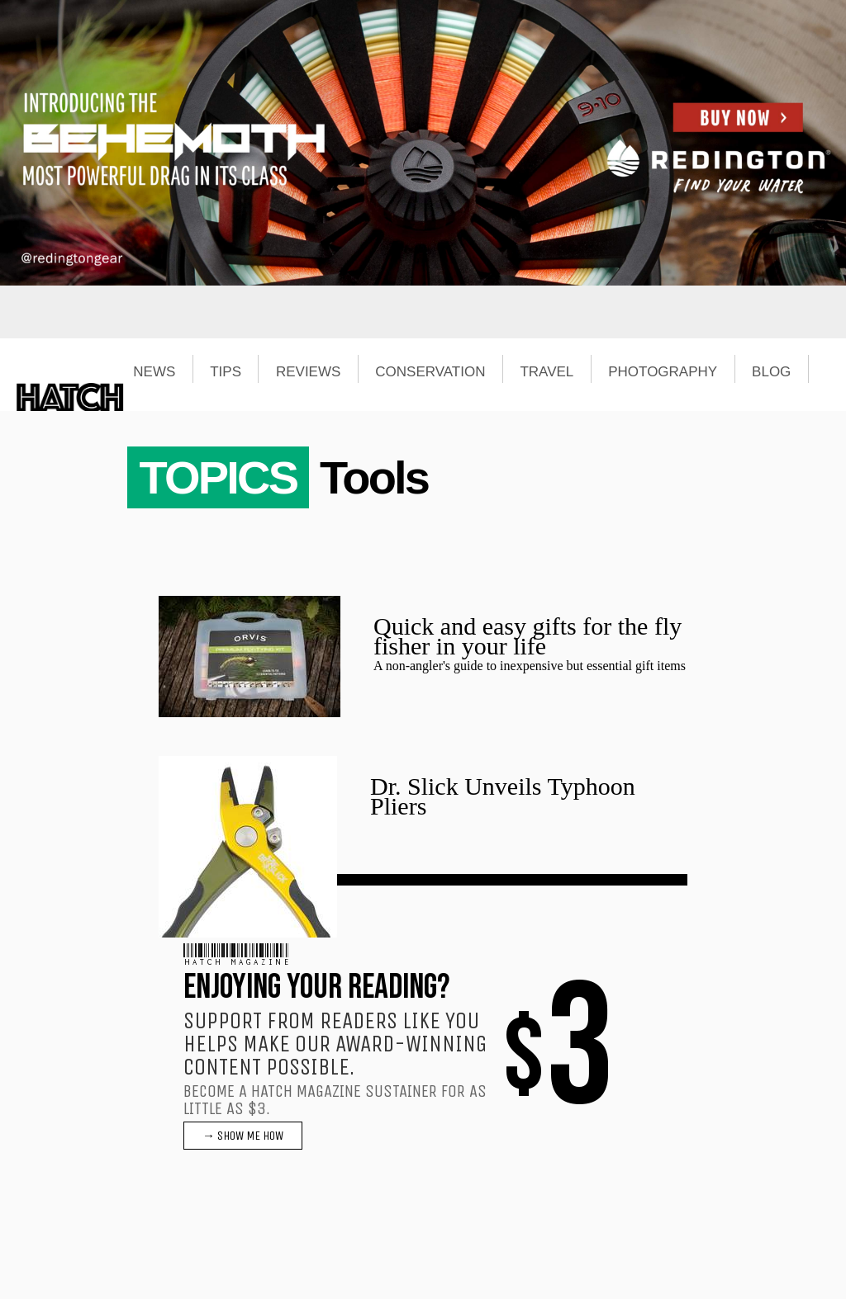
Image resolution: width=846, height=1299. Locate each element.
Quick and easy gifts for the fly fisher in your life (527, 635)
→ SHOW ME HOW (242, 1135)
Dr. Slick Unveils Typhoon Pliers (502, 796)
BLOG (771, 372)
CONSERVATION (430, 372)
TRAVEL (546, 372)
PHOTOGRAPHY (662, 372)
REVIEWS (308, 372)
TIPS (225, 372)
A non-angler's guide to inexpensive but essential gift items (529, 666)
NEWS (154, 372)
